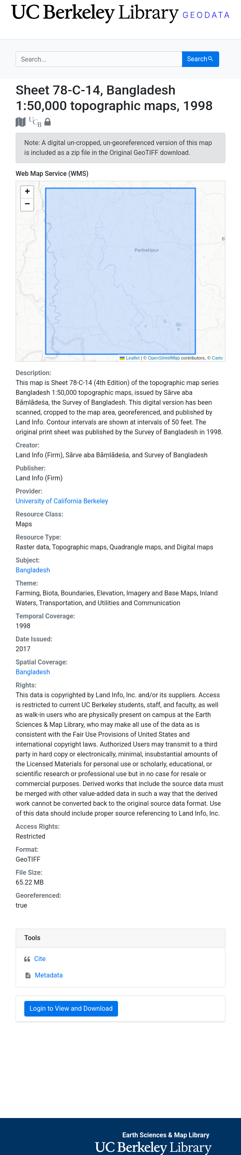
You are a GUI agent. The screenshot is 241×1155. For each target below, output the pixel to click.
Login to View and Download (71, 1008)
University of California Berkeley (62, 501)
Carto (217, 357)
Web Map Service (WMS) (52, 174)
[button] (27, 192)
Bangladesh (33, 570)
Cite (40, 959)
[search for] (99, 59)
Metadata (49, 975)
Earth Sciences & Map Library (165, 1135)
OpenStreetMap (164, 357)
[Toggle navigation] (20, 32)
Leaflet (129, 357)
